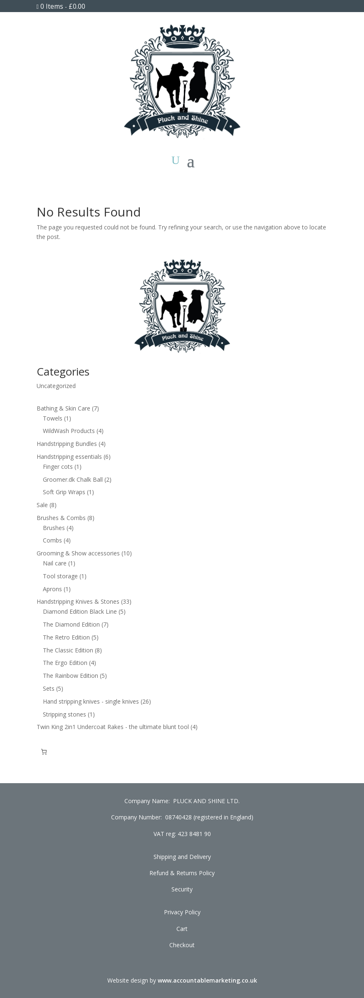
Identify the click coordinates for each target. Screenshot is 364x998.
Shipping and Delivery (182, 857)
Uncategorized (56, 386)
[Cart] (44, 751)
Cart (182, 929)
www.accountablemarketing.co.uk (207, 980)
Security (182, 889)
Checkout (182, 945)
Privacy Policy (182, 912)
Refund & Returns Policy (182, 873)
